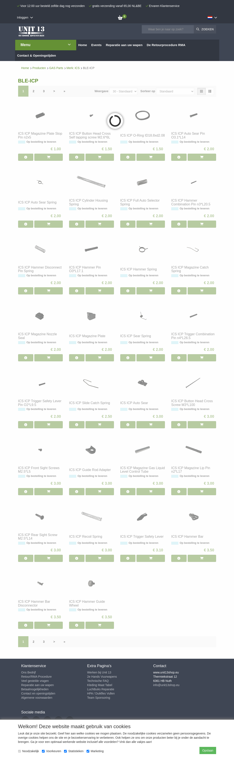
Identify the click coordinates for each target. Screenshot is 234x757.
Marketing (95, 751)
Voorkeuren (51, 751)
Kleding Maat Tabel (99, 685)
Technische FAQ (98, 680)
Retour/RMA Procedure (36, 676)
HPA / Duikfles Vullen (101, 693)
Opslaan (207, 750)
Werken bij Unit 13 (99, 672)
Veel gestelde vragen (35, 680)
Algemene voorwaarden (36, 697)
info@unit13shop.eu (166, 685)
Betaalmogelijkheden (35, 689)
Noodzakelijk (28, 751)
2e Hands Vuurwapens (102, 676)
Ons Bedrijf (28, 672)
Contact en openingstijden (38, 693)
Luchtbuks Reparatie (100, 689)
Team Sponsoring (98, 697)
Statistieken (73, 751)
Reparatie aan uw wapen (37, 685)
